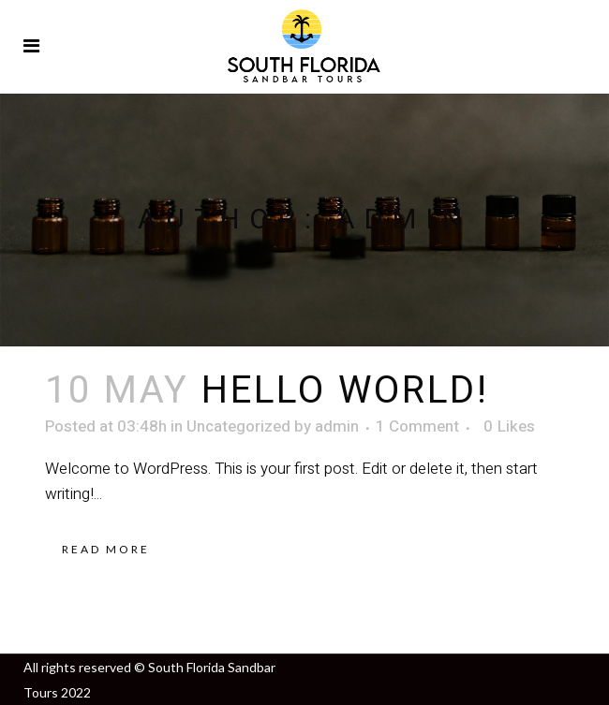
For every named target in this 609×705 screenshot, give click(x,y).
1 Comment (417, 426)
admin (337, 426)
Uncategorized (238, 426)
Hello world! (345, 391)
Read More (106, 549)
